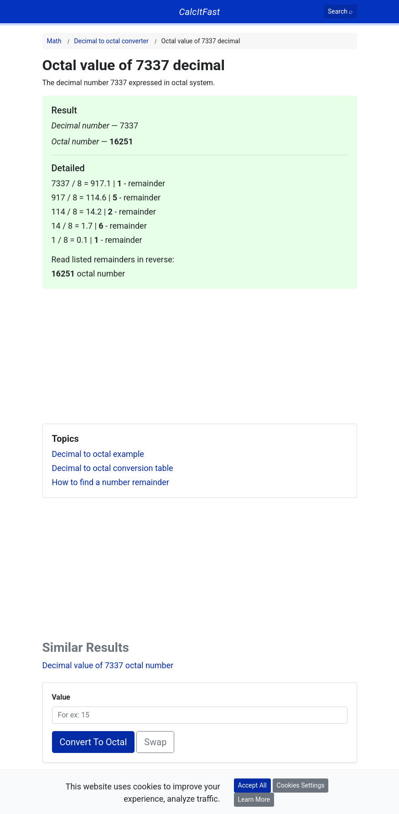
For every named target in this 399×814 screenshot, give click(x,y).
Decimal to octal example (98, 454)
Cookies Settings (301, 785)
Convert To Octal (93, 742)
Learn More (254, 799)
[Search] (340, 12)
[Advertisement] (199, 352)
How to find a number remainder (110, 482)
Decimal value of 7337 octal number (108, 665)
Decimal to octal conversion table (112, 468)
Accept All (252, 785)
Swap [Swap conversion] (155, 742)
